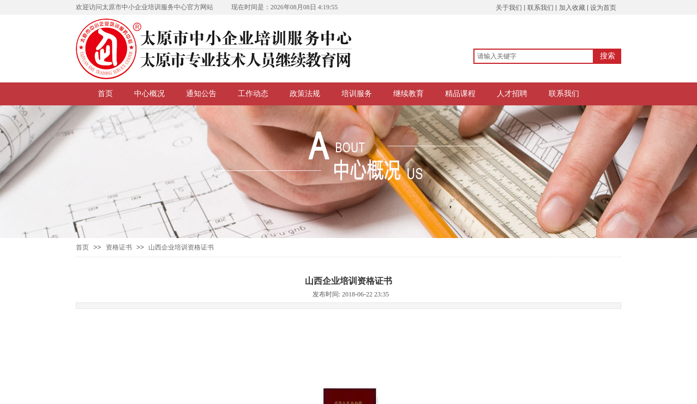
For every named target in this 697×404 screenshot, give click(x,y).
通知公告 (201, 94)
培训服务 (356, 94)
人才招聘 (512, 94)
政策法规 (305, 94)
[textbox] (533, 56)
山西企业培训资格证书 (181, 247)
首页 (105, 94)
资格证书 (119, 247)
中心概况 (149, 94)
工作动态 (253, 94)
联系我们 (564, 94)
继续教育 (408, 94)
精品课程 (460, 94)
